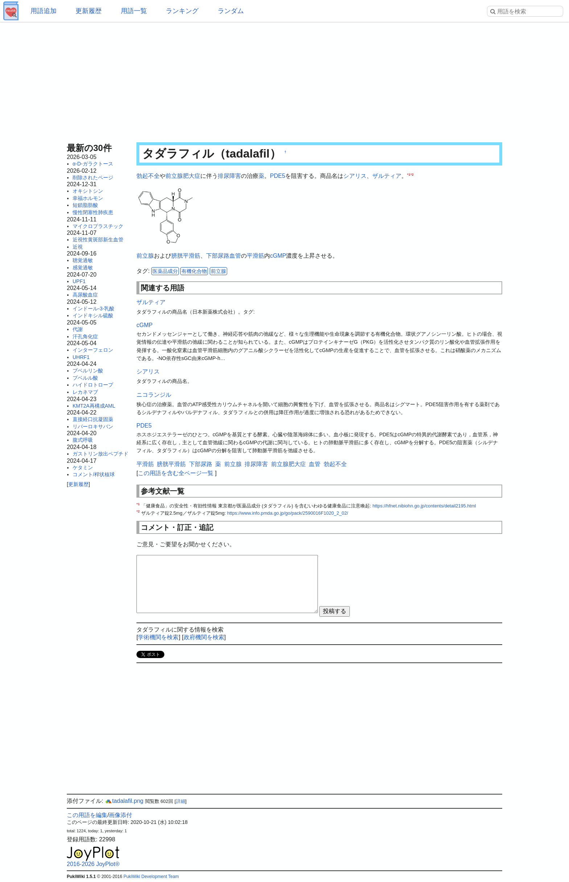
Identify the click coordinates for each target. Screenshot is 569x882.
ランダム (231, 11)
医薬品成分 (165, 271)
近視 (78, 247)
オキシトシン (88, 191)
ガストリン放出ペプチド (100, 454)
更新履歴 (88, 11)
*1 (408, 174)
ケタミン (83, 467)
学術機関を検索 (158, 637)
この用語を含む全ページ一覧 (175, 473)
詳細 (180, 801)
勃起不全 (148, 176)
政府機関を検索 (204, 637)
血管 (235, 256)
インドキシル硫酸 (93, 315)
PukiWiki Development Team (151, 876)
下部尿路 (217, 256)
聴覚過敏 (83, 260)
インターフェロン (93, 350)
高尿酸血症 (85, 295)
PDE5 (277, 176)
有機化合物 (194, 271)
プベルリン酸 (88, 370)
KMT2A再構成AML (94, 406)
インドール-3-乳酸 (93, 308)
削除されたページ (93, 177)
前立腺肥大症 (182, 176)
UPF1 (79, 281)
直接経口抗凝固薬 (93, 419)
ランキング (182, 11)
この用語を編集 (87, 815)
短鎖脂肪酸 (85, 205)
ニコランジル (153, 395)
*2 (412, 174)
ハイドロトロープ (93, 385)
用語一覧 (134, 11)
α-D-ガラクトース (93, 164)
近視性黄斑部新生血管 (98, 239)
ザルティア (386, 176)
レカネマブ (85, 392)
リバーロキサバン (93, 426)
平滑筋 (255, 256)
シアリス (355, 176)
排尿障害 (229, 176)
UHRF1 (81, 357)
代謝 (78, 329)
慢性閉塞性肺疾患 (93, 212)
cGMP (278, 256)
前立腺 (145, 256)
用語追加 (43, 11)
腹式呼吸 (83, 440)
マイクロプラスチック (98, 226)
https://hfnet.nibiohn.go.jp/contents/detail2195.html (424, 506)
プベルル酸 (85, 378)
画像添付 (120, 815)
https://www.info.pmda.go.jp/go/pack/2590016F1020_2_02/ (287, 513)
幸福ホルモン (88, 198)
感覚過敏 (83, 267)
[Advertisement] (284, 80)
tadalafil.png (124, 801)
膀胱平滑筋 (185, 256)
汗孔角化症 (85, 336)
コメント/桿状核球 (94, 474)
